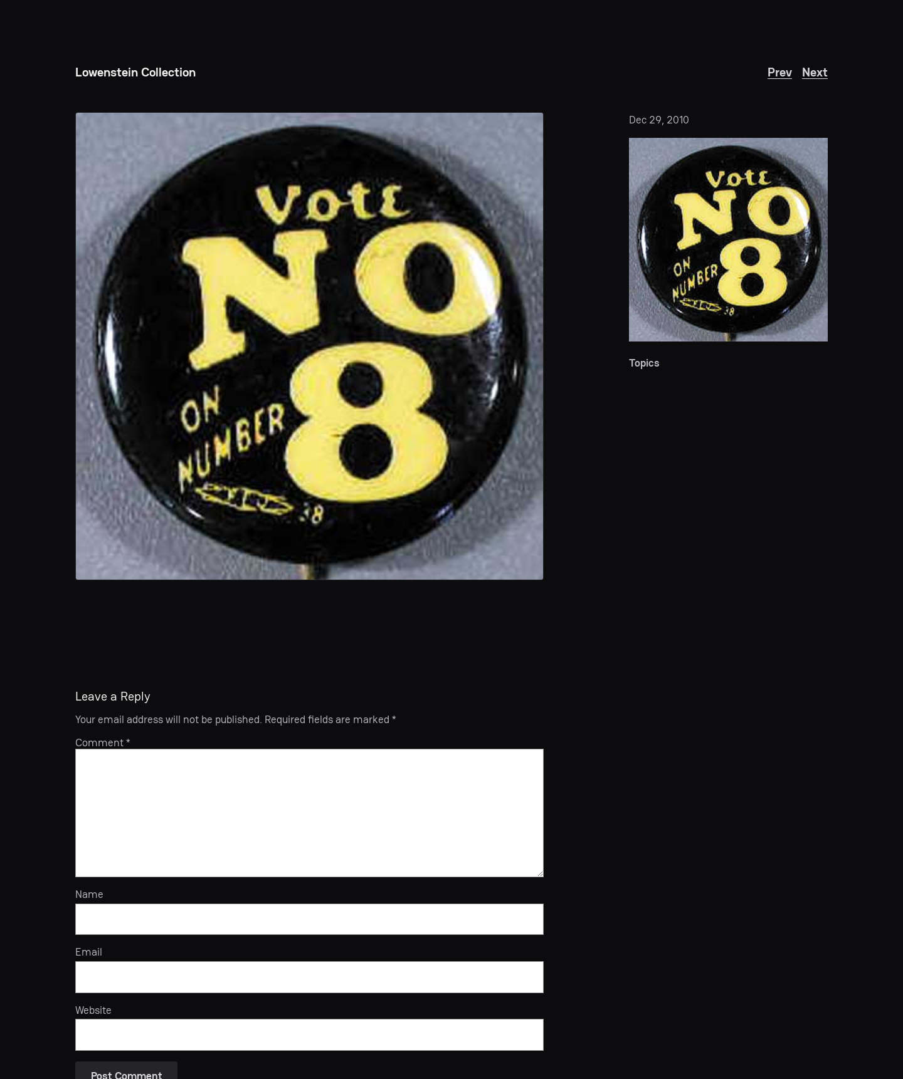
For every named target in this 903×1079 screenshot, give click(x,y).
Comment (102, 742)
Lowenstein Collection (135, 72)
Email (88, 952)
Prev (780, 72)
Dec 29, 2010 (659, 120)
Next (815, 72)
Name (89, 894)
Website (93, 1010)
